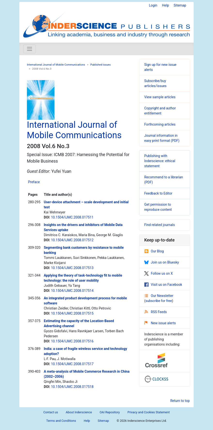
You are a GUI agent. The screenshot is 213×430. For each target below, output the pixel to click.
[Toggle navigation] (29, 49)
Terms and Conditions (61, 420)
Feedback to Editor (158, 193)
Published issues (100, 64)
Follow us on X (158, 273)
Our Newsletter (159, 296)
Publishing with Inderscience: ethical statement (159, 161)
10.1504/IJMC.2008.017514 (72, 291)
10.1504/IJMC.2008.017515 (72, 313)
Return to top (180, 401)
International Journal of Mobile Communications (56, 64)
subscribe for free (158, 301)
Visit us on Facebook (163, 285)
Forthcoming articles (159, 124)
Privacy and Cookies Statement (149, 412)
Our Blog (154, 251)
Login (153, 5)
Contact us (50, 412)
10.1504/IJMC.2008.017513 (72, 268)
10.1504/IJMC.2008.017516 (72, 341)
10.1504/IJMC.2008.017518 (72, 387)
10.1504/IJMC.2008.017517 (72, 364)
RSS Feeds (156, 312)
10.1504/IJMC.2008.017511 (72, 217)
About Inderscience (79, 412)
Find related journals (159, 225)
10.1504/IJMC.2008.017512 (72, 240)
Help (165, 5)
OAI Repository (110, 412)
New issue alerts (160, 323)
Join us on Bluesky (161, 262)
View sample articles (159, 97)
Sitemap (180, 5)
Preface (34, 182)
